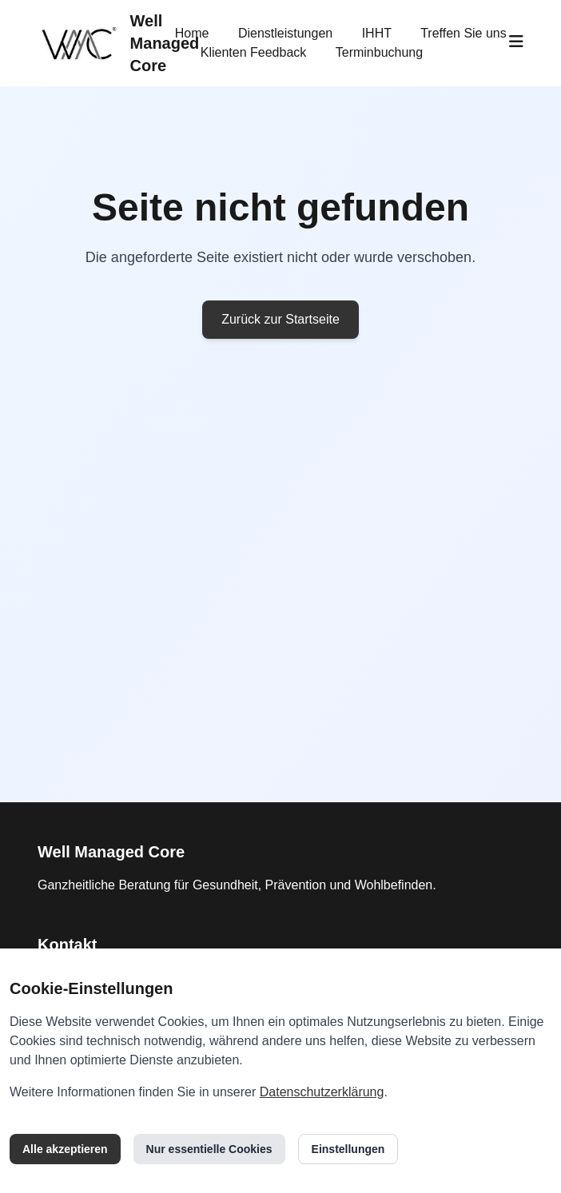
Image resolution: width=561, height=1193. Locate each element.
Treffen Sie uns (463, 33)
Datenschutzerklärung (322, 1092)
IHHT (377, 33)
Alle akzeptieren (65, 1149)
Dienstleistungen (285, 33)
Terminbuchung (379, 52)
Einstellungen (348, 1149)
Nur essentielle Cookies (209, 1149)
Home (192, 33)
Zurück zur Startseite (280, 319)
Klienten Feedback (254, 52)
